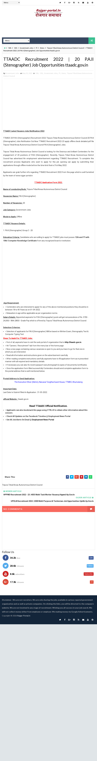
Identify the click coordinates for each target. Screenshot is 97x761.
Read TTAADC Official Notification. (48, 406)
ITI (36, 48)
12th (15, 48)
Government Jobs (26, 48)
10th (9, 48)
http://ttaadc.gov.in (73, 342)
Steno (42, 48)
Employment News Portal (43, 420)
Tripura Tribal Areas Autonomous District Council (65, 48)
